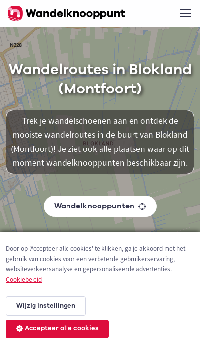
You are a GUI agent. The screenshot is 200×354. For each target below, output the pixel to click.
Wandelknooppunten (100, 206)
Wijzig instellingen (45, 305)
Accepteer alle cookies (57, 328)
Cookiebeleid (24, 279)
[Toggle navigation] (184, 13)
